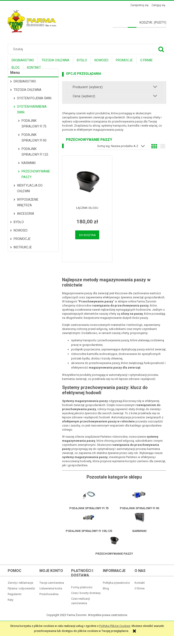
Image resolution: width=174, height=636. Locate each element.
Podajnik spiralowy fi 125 (35, 151)
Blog (106, 588)
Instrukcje (23, 247)
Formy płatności (81, 587)
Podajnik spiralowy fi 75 (34, 123)
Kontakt (140, 582)
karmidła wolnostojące (102, 354)
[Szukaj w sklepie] (88, 49)
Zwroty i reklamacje (20, 582)
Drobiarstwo (25, 81)
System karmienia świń (32, 109)
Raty (10, 599)
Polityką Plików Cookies (114, 626)
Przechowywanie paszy (36, 174)
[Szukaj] (161, 49)
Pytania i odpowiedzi (21, 588)
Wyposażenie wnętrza (28, 202)
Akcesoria (25, 213)
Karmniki (29, 163)
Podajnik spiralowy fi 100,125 (89, 531)
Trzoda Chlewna (27, 90)
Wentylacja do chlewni (30, 188)
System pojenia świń (34, 98)
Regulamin (15, 594)
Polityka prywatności (116, 582)
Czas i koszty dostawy (86, 593)
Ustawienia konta (50, 588)
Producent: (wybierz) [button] (88, 87)
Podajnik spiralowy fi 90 (34, 137)
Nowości (20, 230)
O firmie (140, 588)
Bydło (19, 222)
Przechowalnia (48, 594)
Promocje (22, 239)
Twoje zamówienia (51, 582)
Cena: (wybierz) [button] (84, 96)
